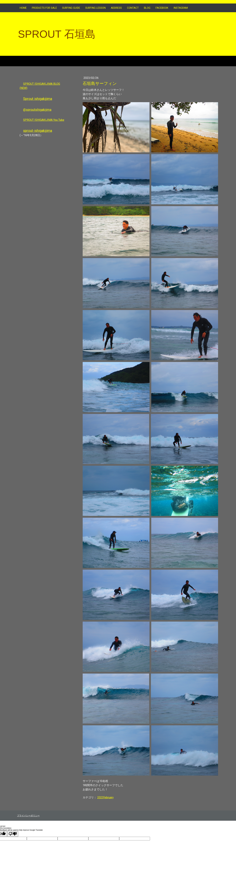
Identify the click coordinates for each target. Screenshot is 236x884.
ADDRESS (116, 7)
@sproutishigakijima (37, 109)
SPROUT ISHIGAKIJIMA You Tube (43, 120)
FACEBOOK (162, 7)
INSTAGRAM (181, 7)
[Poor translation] (12, 834)
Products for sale (44, 7)
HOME (23, 7)
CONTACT (133, 7)
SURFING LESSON (95, 7)
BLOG (147, 7)
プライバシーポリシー (28, 815)
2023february (105, 797)
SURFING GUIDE (71, 7)
